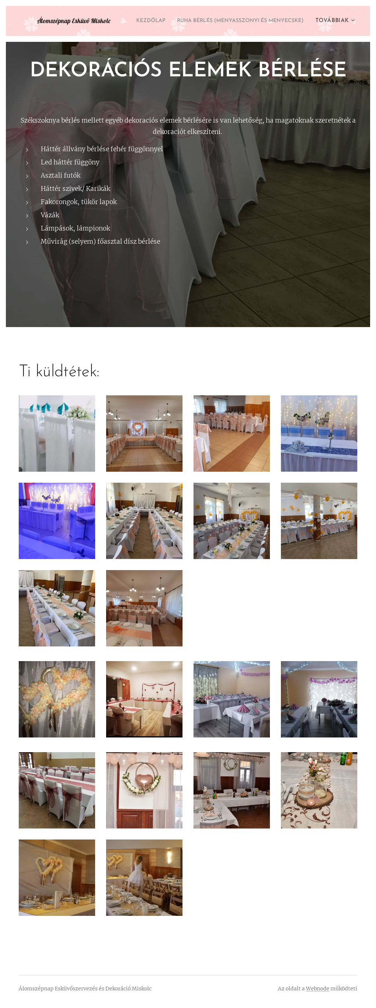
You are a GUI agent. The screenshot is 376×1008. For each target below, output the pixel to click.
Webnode (317, 988)
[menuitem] (289, 21)
